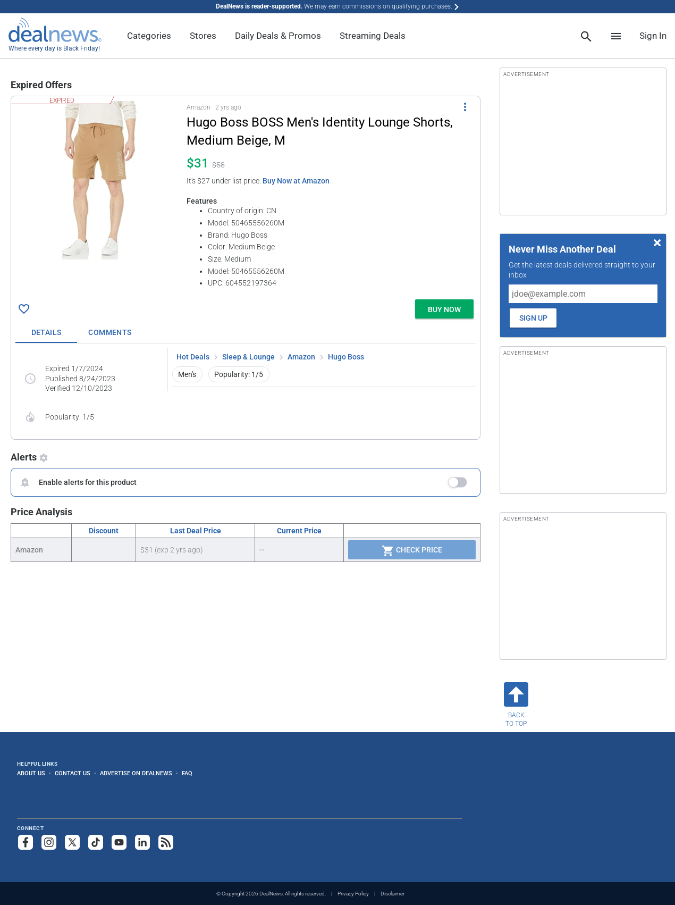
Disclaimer (392, 893)
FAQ (187, 773)
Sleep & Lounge (248, 357)
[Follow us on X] (72, 842)
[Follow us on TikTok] (95, 842)
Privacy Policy (353, 893)
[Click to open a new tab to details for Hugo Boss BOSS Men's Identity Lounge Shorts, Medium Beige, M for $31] (99, 180)
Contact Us (72, 773)
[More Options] (465, 106)
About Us (31, 773)
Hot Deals (192, 357)
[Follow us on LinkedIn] (142, 842)
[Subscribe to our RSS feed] (165, 842)
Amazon (301, 357)
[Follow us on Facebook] (25, 842)
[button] (245, 195)
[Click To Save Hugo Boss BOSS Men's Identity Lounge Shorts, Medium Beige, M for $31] (24, 309)
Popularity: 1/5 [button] (238, 374)
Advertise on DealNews (136, 773)
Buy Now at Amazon (296, 181)
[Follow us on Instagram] (48, 842)
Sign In (652, 35)
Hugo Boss (346, 357)
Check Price (412, 550)
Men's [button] (187, 374)
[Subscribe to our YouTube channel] (119, 842)
